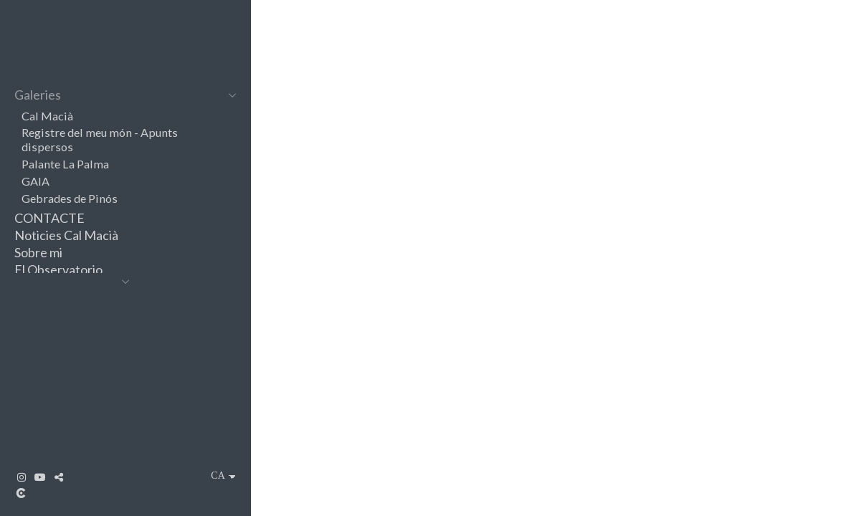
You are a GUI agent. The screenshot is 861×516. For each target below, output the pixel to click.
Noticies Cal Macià (66, 235)
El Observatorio (58, 269)
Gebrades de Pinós (70, 198)
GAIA (35, 181)
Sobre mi (38, 252)
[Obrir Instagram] (21, 477)
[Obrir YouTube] (40, 477)
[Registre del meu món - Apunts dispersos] (556, 336)
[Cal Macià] (556, 114)
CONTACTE (49, 218)
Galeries (37, 94)
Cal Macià (47, 116)
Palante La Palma (65, 164)
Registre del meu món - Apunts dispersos (100, 139)
